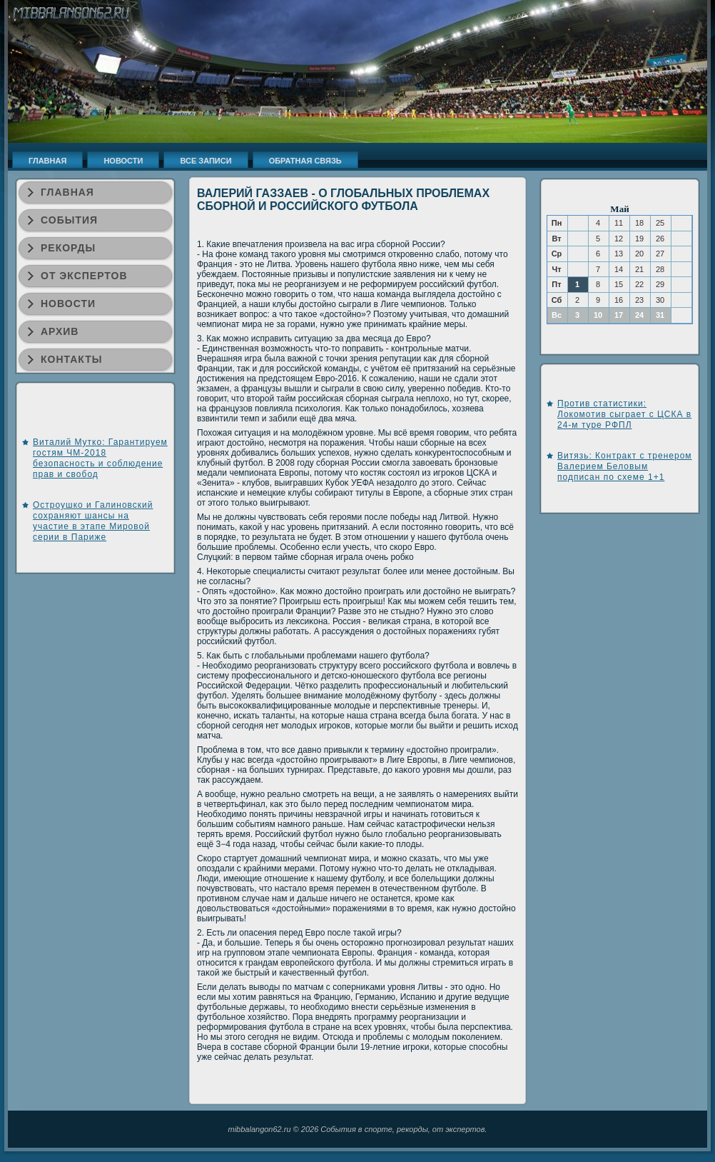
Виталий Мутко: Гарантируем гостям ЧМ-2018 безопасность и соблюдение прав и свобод (100, 458)
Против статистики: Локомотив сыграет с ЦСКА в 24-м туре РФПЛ (624, 414)
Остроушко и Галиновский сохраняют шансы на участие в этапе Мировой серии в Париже (93, 521)
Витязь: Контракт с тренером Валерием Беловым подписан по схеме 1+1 (624, 466)
